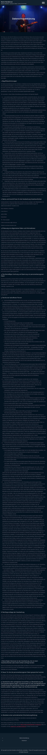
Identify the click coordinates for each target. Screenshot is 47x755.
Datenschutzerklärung (24, 738)
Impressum (24, 741)
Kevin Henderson (7, 2)
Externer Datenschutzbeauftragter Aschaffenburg (30, 725)
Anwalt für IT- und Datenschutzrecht (18, 727)
